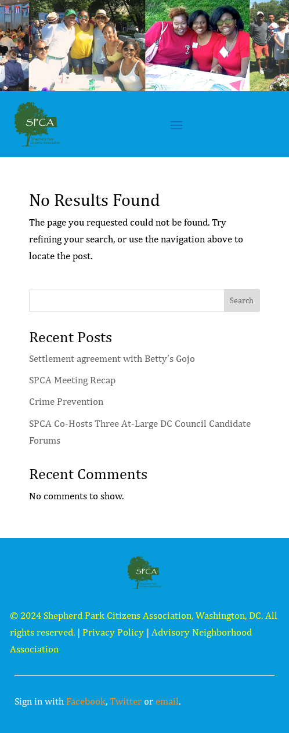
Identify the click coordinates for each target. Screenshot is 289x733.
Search (242, 300)
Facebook (86, 701)
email (167, 701)
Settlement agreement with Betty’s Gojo (112, 358)
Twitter (126, 701)
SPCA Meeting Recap (72, 380)
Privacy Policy (113, 632)
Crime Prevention (66, 401)
